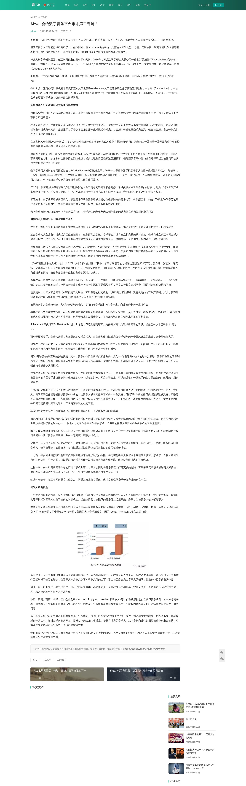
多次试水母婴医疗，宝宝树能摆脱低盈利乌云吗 (179, 202)
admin (33, 31)
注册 (207, 5)
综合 (77, 5)
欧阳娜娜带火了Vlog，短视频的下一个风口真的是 (204, 178)
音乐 (35, 723)
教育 (112, 5)
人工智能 (47, 723)
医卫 (121, 5)
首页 (68, 5)
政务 (94, 5)
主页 (35, 17)
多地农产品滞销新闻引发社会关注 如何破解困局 (179, 131)
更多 (147, 5)
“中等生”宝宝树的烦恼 (203, 201)
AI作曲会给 (62, 723)
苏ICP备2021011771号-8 (129, 776)
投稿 (218, 5)
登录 (200, 5)
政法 (103, 5)
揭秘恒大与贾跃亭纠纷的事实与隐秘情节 (204, 154)
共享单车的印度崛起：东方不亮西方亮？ (179, 226)
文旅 (137, 771)
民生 (85, 5)
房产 (129, 5)
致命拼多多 (191, 45)
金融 (138, 5)
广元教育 (43, 17)
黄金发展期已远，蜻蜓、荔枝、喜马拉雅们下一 (59, 733)
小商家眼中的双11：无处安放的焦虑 (179, 154)
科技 (129, 771)
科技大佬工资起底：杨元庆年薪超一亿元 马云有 (127, 733)
